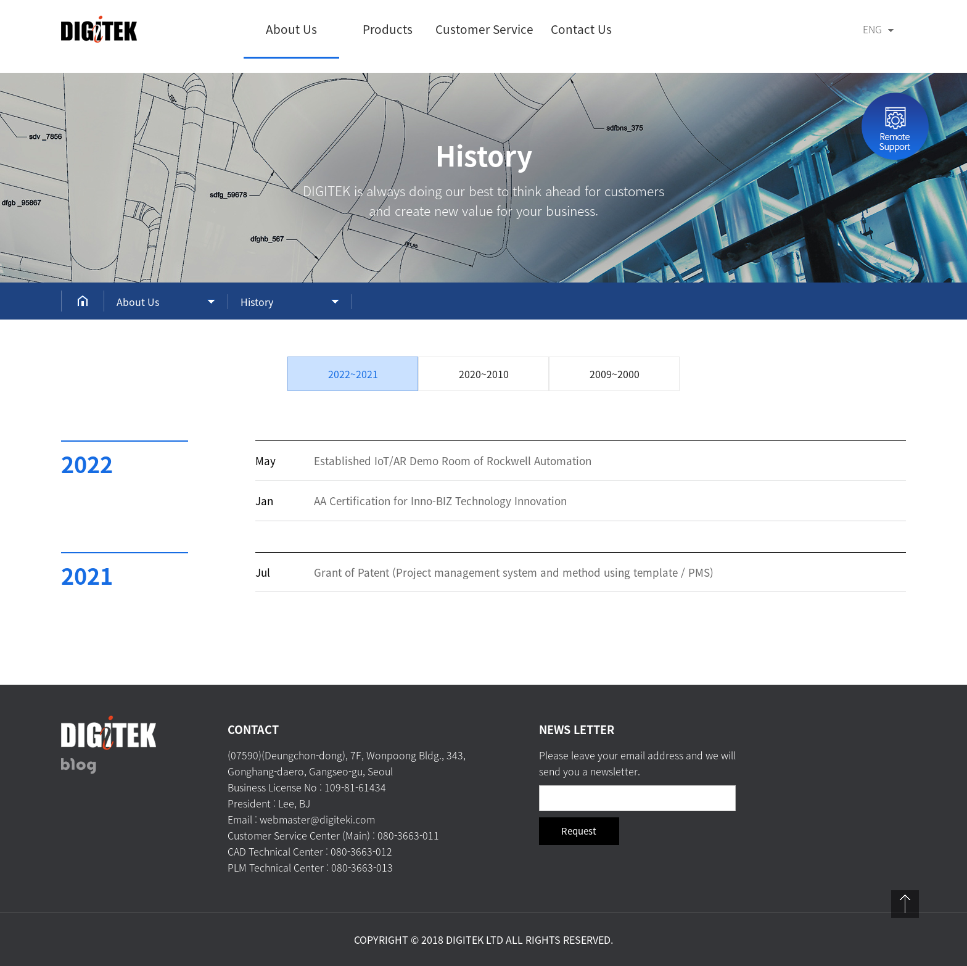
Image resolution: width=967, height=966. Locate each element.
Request (578, 831)
